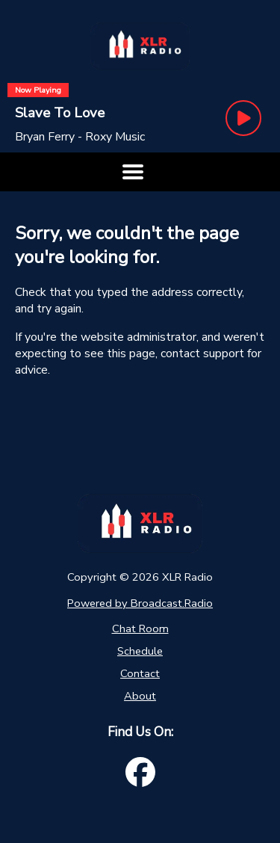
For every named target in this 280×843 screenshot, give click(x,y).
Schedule (140, 650)
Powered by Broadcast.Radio (140, 603)
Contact (140, 673)
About (140, 695)
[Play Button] (243, 118)
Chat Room (140, 628)
